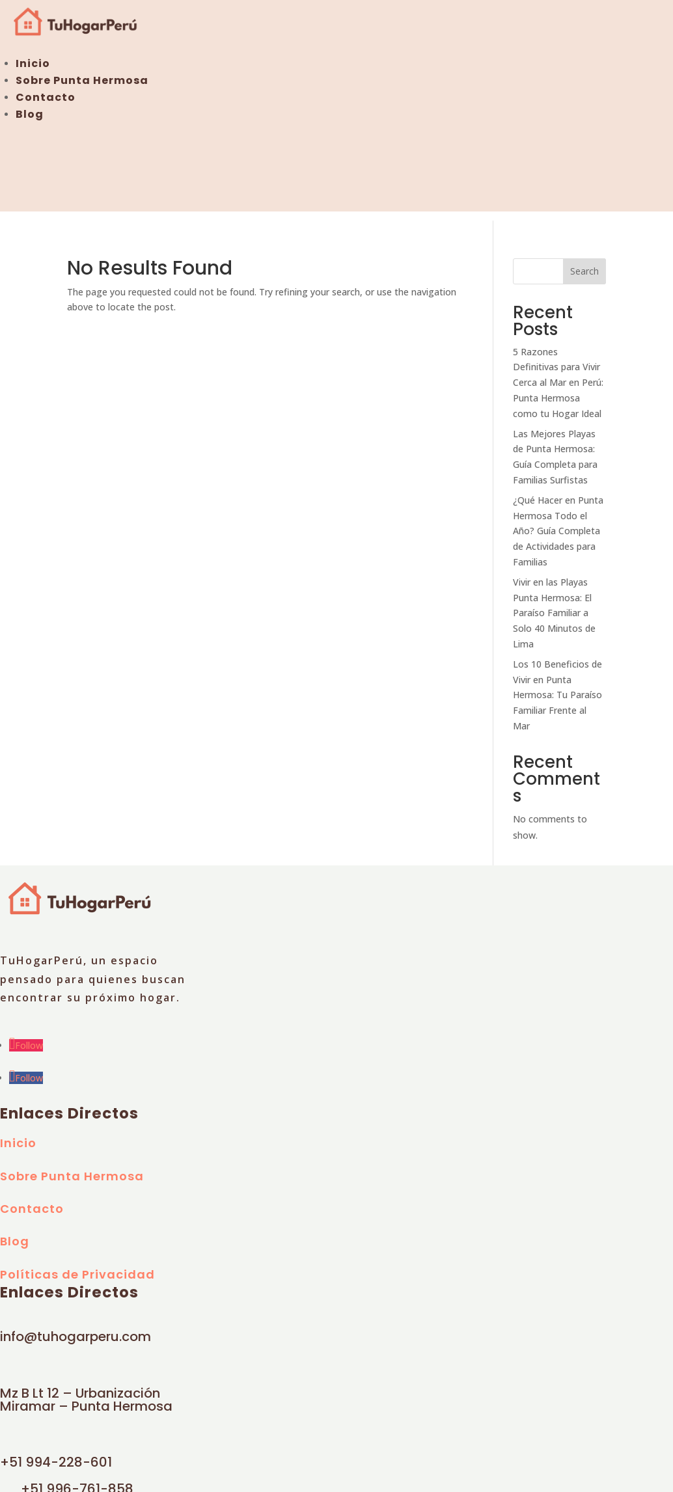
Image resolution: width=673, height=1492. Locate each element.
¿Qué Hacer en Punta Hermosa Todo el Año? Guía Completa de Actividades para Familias (558, 522)
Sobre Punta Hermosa (82, 80)
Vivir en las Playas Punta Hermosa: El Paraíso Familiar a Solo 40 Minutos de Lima (554, 604)
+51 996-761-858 (77, 1480)
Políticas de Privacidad (77, 1266)
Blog (30, 114)
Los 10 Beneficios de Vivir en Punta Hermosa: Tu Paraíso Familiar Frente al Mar (557, 686)
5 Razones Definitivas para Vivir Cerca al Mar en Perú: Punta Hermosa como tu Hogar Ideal (558, 373)
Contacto (46, 97)
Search (584, 262)
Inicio (33, 63)
